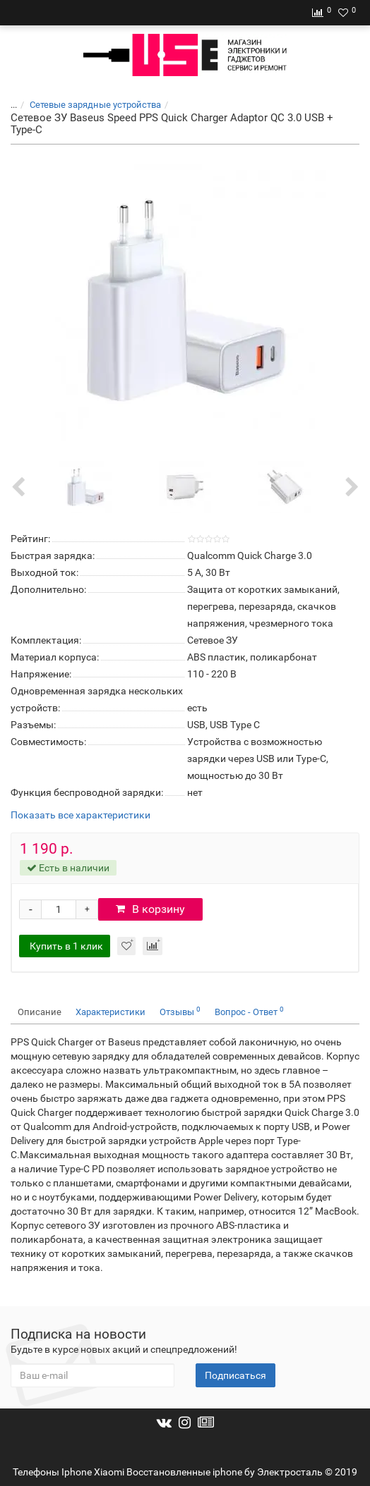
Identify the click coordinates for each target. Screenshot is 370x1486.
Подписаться (235, 1375)
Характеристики (110, 1012)
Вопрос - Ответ (249, 1011)
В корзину (150, 909)
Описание (39, 1012)
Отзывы (180, 1011)
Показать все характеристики (80, 815)
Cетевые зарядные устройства (95, 104)
